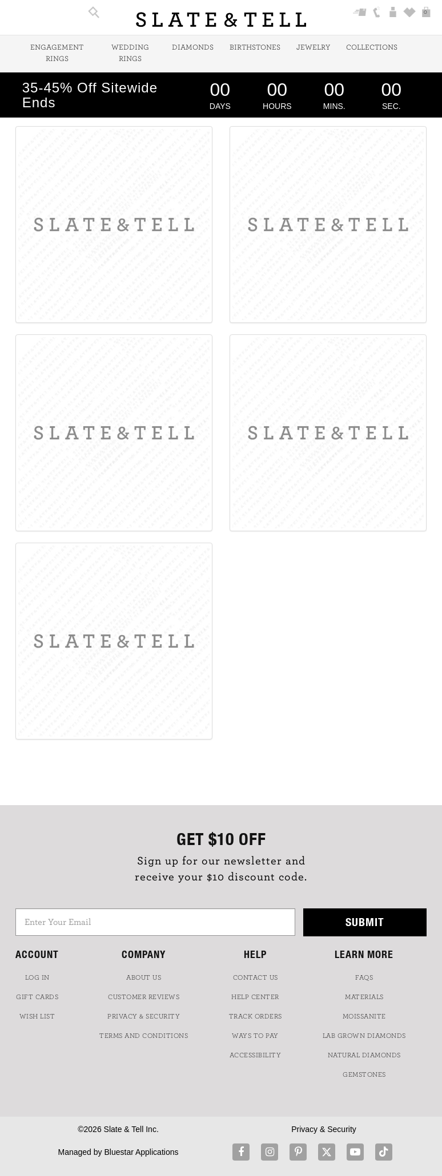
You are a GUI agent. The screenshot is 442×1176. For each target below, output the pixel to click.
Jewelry (313, 47)
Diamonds (193, 47)
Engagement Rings (56, 53)
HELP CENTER (255, 996)
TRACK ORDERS (255, 1016)
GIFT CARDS (37, 996)
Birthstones (255, 47)
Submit (364, 921)
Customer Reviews (143, 996)
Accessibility (256, 1055)
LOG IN (37, 977)
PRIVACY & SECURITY (143, 1016)
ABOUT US (143, 977)
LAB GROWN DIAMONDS (364, 1035)
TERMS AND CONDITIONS (143, 1035)
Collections (371, 47)
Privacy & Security (323, 1129)
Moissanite (364, 1016)
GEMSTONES (364, 1074)
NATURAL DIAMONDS (364, 1055)
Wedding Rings (130, 53)
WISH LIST (37, 1016)
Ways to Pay (255, 1035)
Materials (364, 996)
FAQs (364, 977)
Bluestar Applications (141, 1152)
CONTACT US (255, 977)
